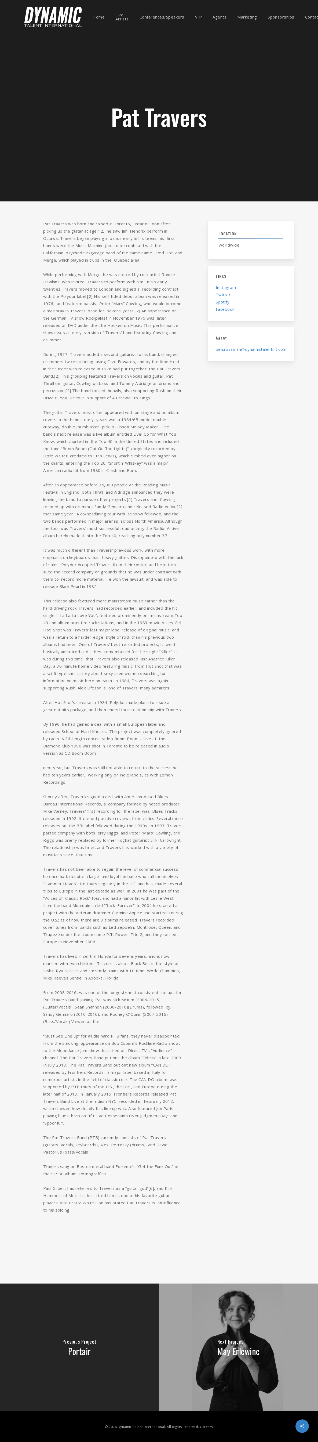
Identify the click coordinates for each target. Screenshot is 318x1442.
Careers (206, 1427)
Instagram (226, 287)
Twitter (223, 294)
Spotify (223, 302)
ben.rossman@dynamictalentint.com (251, 349)
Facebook (225, 309)
